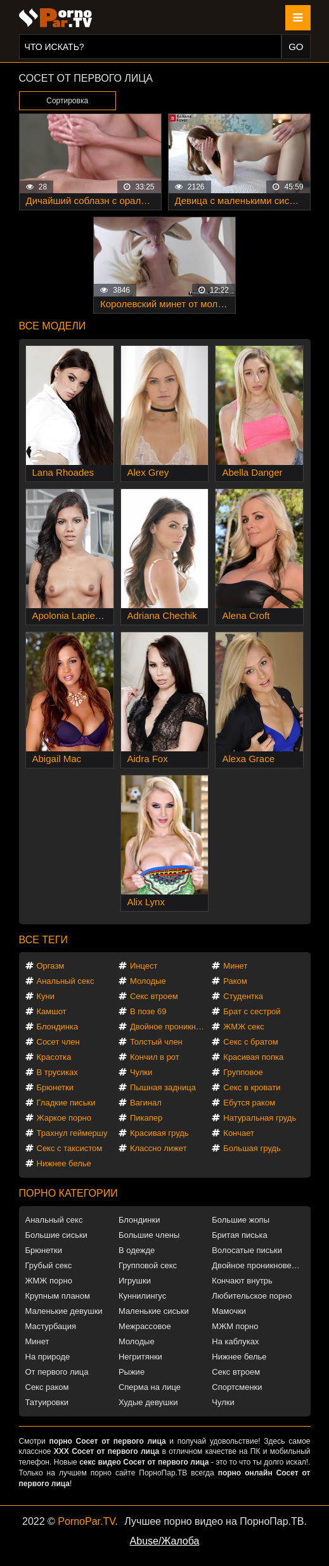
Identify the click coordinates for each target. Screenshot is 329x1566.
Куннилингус (142, 1296)
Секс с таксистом (70, 1148)
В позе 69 (148, 1011)
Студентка (243, 996)
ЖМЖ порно (48, 1280)
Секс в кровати (251, 1087)
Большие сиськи (56, 1235)
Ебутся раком (249, 1102)
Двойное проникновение (170, 1026)
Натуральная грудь (259, 1118)
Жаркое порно (64, 1118)
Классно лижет (158, 1148)
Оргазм (51, 966)
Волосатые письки (247, 1250)
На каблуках (235, 1341)
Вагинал (146, 1102)
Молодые (148, 981)
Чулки (141, 1072)
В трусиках (57, 1072)
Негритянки (140, 1356)
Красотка (54, 1057)
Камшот (52, 1011)
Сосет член (58, 1042)
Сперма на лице (150, 1387)
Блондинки (139, 1220)
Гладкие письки (66, 1102)
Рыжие (132, 1372)
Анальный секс (65, 981)
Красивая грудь (159, 1133)
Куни (46, 996)
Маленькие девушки (64, 1311)
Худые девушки (148, 1402)
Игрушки (135, 1280)
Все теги (43, 939)
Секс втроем (154, 996)
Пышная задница (163, 1087)
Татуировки (46, 1402)
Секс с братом (250, 1042)
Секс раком (47, 1387)
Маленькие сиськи (154, 1311)
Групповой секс (148, 1265)
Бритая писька (240, 1235)
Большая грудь (251, 1148)
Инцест (144, 966)
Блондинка (58, 1026)
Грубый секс (48, 1265)
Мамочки (229, 1311)
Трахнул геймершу (72, 1133)
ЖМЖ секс (243, 1026)
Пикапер (146, 1118)
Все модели (52, 326)
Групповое (242, 1072)
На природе (47, 1356)
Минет (235, 966)
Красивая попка (253, 1057)
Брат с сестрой (251, 1011)
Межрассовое (145, 1326)
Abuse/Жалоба (165, 1541)
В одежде (137, 1250)
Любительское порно (252, 1296)
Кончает (238, 1133)
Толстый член (156, 1042)
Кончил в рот (154, 1057)
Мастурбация (51, 1326)
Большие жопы (240, 1220)
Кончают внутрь (242, 1280)
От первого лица (57, 1372)
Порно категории (68, 1193)
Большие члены (149, 1235)
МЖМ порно (235, 1326)
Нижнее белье (64, 1163)
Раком (235, 981)
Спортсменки (237, 1387)
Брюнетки (55, 1087)
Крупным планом (57, 1296)
